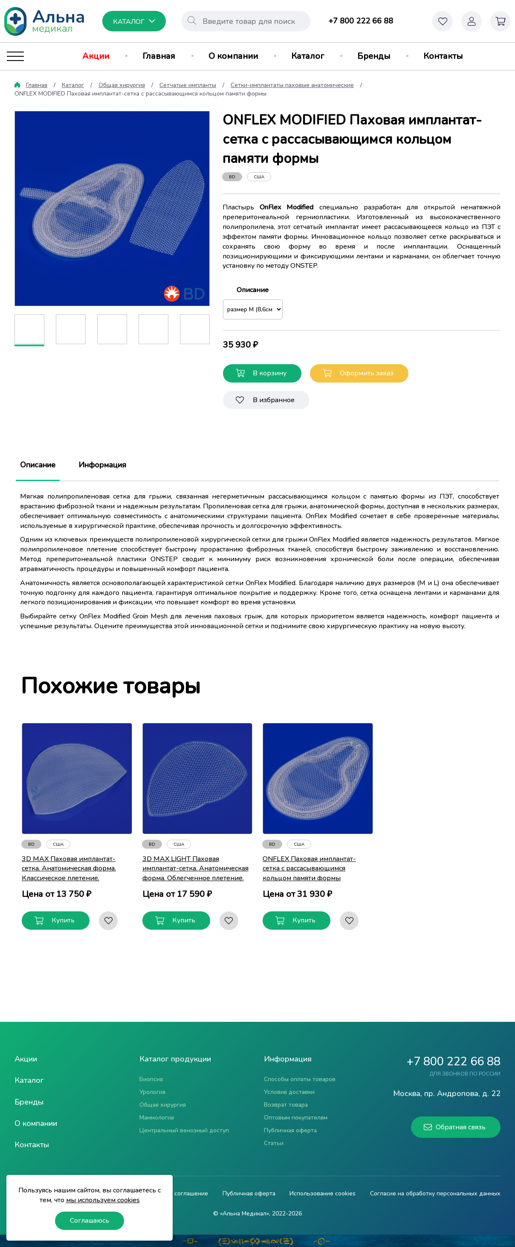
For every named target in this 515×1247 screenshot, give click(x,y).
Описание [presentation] (37, 465)
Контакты (443, 56)
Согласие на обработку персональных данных (435, 1194)
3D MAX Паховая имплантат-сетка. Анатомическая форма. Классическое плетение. (69, 868)
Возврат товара (286, 1105)
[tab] (38, 465)
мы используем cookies (103, 1200)
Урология (152, 1092)
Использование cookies (322, 1194)
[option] (112, 208)
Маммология (156, 1118)
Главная (158, 56)
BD (232, 177)
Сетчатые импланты (187, 85)
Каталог (307, 56)
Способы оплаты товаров (300, 1079)
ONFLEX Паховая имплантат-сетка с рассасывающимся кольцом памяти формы (309, 868)
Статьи (274, 1143)
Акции (95, 56)
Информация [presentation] (102, 465)
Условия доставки (289, 1092)
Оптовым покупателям (295, 1118)
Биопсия (151, 1079)
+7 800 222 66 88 (360, 21)
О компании (233, 56)
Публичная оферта (290, 1130)
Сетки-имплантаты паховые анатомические (292, 85)
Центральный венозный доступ (184, 1130)
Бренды (373, 56)
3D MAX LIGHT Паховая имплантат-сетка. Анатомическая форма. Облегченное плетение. (195, 868)
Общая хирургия (121, 85)
